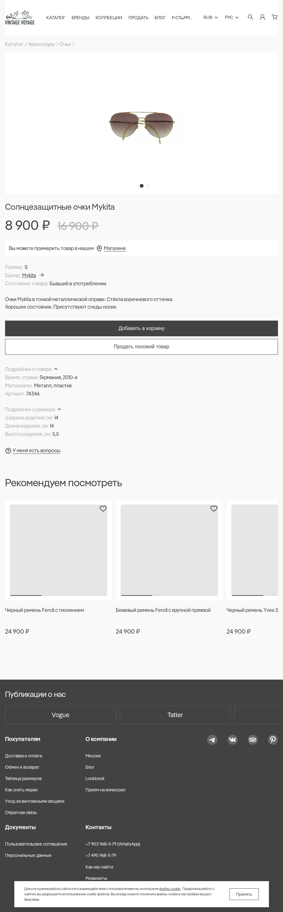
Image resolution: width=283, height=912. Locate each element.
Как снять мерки (21, 790)
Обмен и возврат (22, 767)
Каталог (55, 17)
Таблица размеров (23, 778)
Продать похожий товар (141, 346)
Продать (138, 17)
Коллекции (109, 17)
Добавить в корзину (141, 328)
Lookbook (95, 778)
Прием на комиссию (105, 790)
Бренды (80, 17)
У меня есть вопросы (36, 450)
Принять (244, 894)
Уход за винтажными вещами (34, 801)
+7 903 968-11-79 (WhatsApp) (112, 844)
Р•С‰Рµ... (182, 17)
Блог (160, 17)
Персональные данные (28, 855)
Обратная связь (21, 812)
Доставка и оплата (23, 756)
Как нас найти (99, 867)
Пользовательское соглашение (36, 844)
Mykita (33, 275)
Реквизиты (96, 878)
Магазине (115, 248)
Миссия (93, 756)
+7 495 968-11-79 (100, 855)
